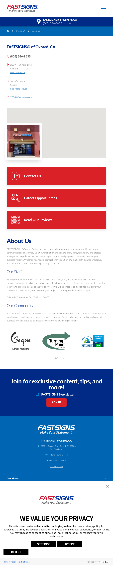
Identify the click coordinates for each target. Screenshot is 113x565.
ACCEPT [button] (69, 544)
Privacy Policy (10, 562)
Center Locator (56, 466)
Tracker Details (23, 562)
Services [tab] (56, 478)
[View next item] (63, 358)
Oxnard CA (20, 31)
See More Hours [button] (18, 88)
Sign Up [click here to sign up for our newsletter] (56, 402)
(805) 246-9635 (52, 23)
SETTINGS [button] (43, 544)
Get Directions (17, 72)
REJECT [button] (16, 552)
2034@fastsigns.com (21, 97)
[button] (103, 8)
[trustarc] (103, 562)
